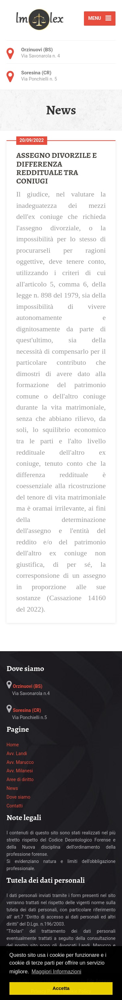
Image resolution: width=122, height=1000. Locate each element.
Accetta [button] (61, 988)
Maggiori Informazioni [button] (56, 971)
